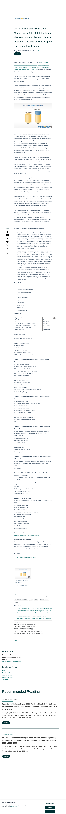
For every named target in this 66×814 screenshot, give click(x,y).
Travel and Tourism (44, 599)
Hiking (22, 596)
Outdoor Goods (44, 596)
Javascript (5, 679)
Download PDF (6, 673)
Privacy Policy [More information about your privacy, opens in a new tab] (14, 807)
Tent (31, 599)
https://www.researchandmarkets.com (12, 661)
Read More (6, 722)
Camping (16, 596)
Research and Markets (45, 51)
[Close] (64, 808)
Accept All (50, 812)
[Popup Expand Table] (54, 318)
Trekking (16, 602)
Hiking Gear (28, 596)
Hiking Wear (35, 596)
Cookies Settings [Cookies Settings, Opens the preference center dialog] (50, 804)
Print (3, 670)
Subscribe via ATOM (7, 677)
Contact (16, 640)
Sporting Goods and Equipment (21, 599)
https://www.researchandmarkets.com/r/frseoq (26, 535)
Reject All (50, 808)
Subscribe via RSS (7, 675)
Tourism (36, 599)
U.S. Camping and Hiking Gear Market (26, 557)
